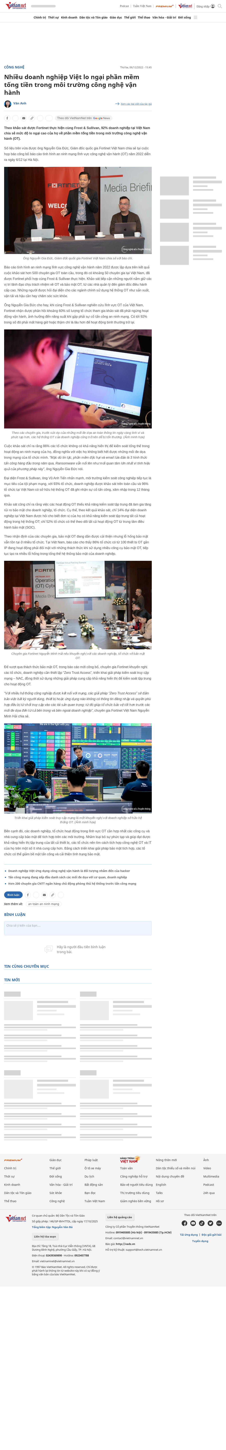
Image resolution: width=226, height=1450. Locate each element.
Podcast (124, 6)
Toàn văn (126, 1168)
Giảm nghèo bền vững (135, 1201)
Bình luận (13, 895)
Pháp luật (91, 1160)
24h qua (209, 1193)
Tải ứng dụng (189, 1234)
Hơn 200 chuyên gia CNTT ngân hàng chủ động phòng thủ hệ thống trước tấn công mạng (72, 883)
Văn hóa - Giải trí (164, 17)
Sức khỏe (55, 1193)
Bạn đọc (90, 1193)
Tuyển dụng (200, 1241)
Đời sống (184, 17)
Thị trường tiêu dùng (134, 1193)
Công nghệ (14, 67)
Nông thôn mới (166, 1160)
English (161, 1185)
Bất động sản (94, 1185)
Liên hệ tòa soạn (45, 1236)
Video (207, 1168)
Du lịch (89, 1176)
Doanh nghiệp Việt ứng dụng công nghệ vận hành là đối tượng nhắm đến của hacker (69, 871)
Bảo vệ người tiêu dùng (136, 1185)
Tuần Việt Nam (142, 6)
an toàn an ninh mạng (43, 904)
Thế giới (130, 17)
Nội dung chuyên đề (170, 1176)
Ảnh (206, 1160)
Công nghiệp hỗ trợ (133, 1176)
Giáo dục (116, 17)
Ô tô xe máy (93, 1168)
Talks (159, 1193)
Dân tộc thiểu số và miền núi (175, 1168)
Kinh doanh (69, 17)
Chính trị (40, 17)
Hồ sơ (160, 1201)
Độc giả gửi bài (211, 1234)
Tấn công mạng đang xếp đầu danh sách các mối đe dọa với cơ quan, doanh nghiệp (67, 877)
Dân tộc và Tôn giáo (93, 17)
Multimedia (211, 1176)
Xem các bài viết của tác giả (136, 104)
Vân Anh (19, 103)
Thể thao (144, 17)
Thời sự (53, 17)
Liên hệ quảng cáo (119, 1217)
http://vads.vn (125, 1244)
